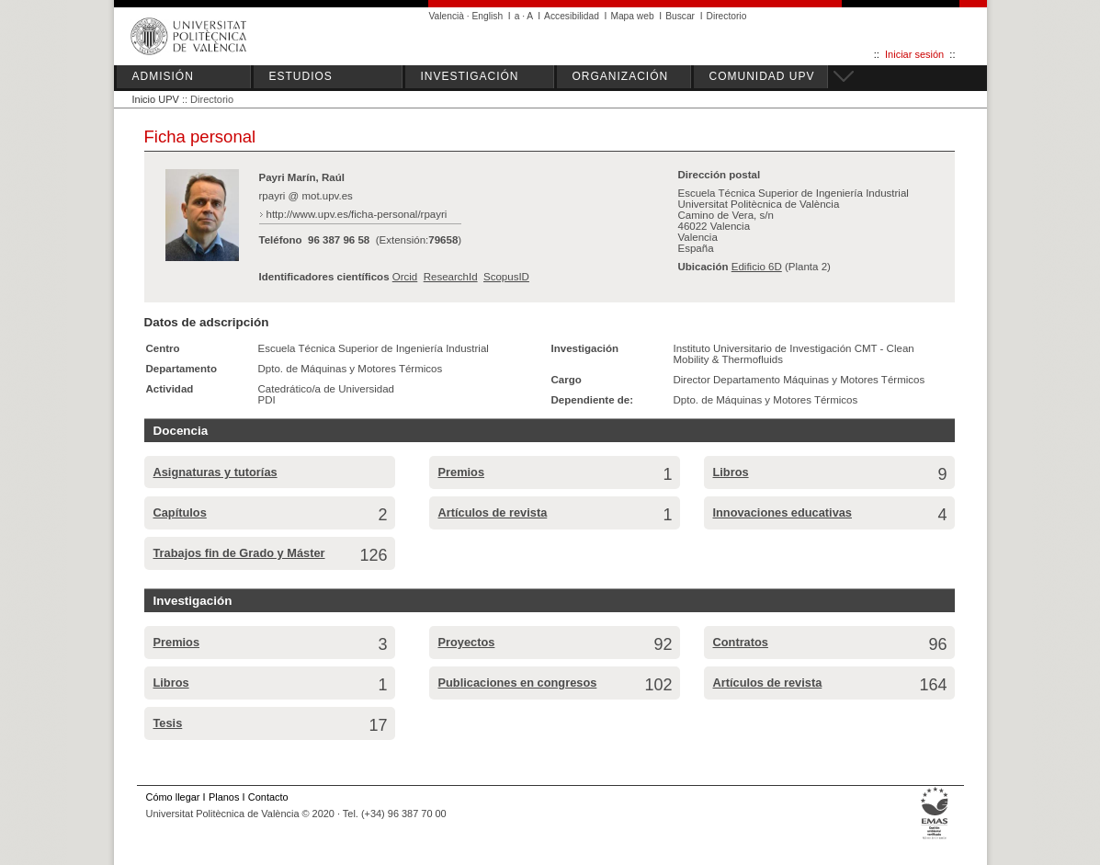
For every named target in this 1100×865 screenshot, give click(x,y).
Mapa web (631, 16)
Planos (224, 796)
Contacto (268, 796)
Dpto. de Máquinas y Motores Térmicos (350, 368)
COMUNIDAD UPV (762, 76)
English (488, 16)
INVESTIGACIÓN (470, 76)
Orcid (405, 276)
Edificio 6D (756, 266)
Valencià (447, 16)
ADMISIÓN (163, 76)
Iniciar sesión (914, 54)
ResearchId (451, 276)
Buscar (680, 16)
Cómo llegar (173, 796)
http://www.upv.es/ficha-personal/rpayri (357, 214)
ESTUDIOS (301, 76)
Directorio (727, 16)
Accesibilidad (571, 16)
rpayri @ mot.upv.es (306, 195)
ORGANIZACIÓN (621, 76)
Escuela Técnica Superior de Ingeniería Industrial (373, 348)
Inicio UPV (155, 99)
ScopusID (506, 276)
